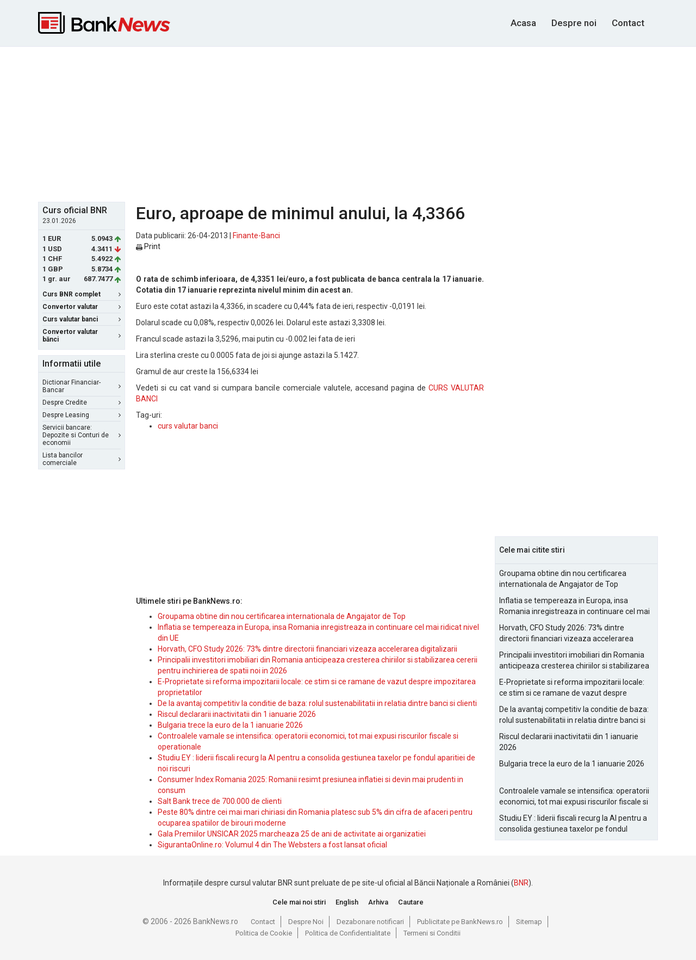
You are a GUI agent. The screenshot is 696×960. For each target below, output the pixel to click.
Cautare (411, 902)
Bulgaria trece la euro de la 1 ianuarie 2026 (230, 725)
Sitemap (529, 922)
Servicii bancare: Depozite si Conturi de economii (81, 435)
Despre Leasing (81, 415)
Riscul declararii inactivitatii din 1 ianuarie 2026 (237, 714)
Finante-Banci (256, 235)
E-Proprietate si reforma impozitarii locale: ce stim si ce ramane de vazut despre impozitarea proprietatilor (571, 688)
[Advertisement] (348, 123)
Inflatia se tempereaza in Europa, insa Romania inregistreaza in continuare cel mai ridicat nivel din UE (574, 606)
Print (148, 246)
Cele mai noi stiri (299, 902)
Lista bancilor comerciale (81, 459)
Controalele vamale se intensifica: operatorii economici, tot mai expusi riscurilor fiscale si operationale (574, 796)
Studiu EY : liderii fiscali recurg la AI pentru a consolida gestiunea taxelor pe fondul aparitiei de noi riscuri (573, 824)
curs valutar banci (188, 426)
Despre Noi (306, 922)
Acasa (523, 22)
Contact (628, 22)
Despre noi (573, 22)
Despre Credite (81, 402)
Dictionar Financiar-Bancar (81, 386)
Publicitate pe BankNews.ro (460, 922)
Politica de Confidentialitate (347, 933)
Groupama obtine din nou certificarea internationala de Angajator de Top (282, 616)
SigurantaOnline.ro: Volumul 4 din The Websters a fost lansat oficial (272, 844)
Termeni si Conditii (432, 933)
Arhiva (378, 902)
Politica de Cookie (263, 933)
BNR (521, 882)
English (346, 902)
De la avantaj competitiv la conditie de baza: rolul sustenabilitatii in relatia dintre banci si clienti (317, 703)
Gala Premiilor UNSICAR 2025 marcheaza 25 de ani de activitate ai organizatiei (292, 833)
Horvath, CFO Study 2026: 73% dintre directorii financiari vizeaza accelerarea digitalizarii (307, 649)
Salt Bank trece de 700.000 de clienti (220, 801)
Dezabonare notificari (370, 922)
